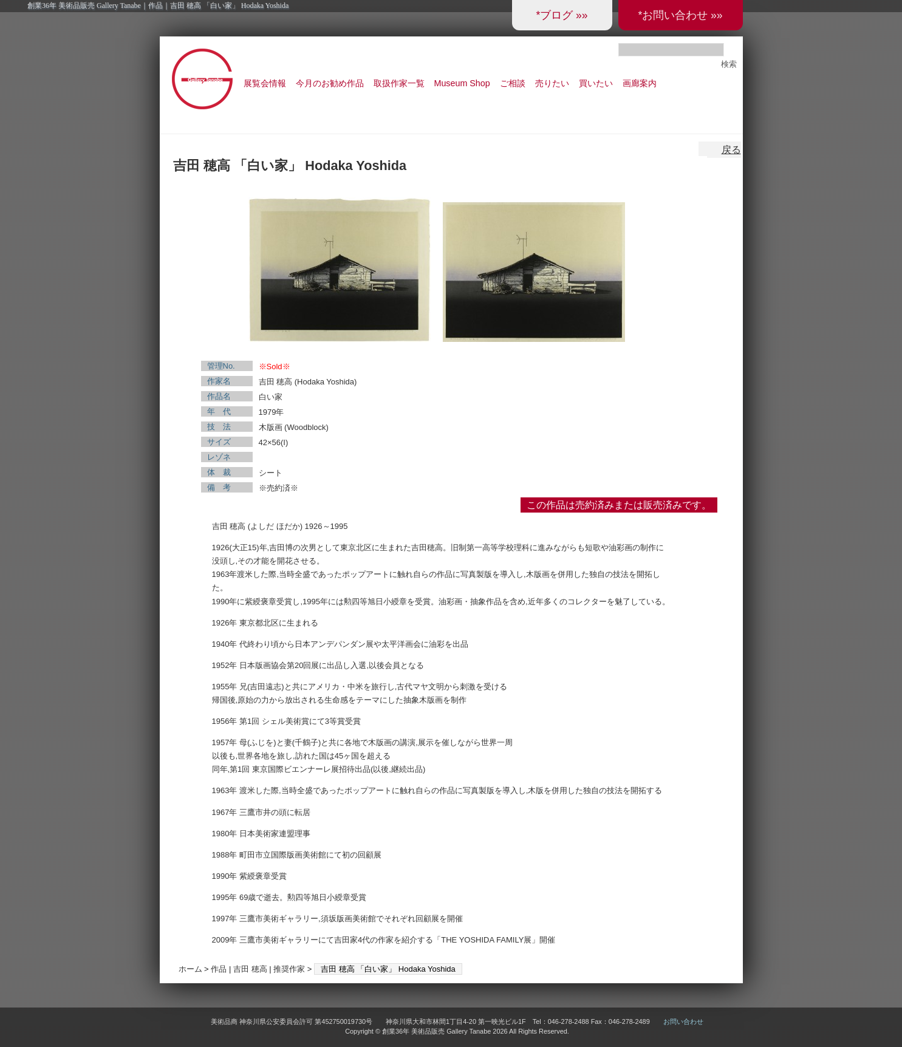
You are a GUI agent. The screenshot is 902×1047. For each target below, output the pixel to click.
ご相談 (512, 83)
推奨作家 (289, 969)
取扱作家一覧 (399, 83)
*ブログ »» (561, 15)
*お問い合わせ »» (680, 15)
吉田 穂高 (250, 969)
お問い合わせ (683, 1021)
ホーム (190, 969)
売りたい (552, 83)
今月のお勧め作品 (330, 83)
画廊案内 (640, 83)
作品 (219, 969)
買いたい (596, 83)
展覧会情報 (265, 83)
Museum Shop (462, 83)
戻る (731, 150)
